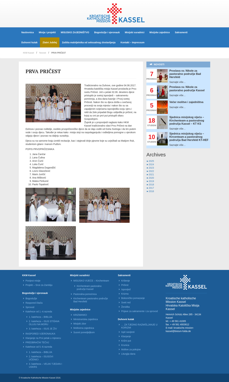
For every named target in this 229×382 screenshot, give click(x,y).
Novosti (42, 53)
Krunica (125, 345)
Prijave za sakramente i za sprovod (139, 311)
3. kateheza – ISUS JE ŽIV (43, 328)
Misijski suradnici (134, 32)
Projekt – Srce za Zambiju (39, 285)
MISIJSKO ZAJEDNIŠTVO (75, 32)
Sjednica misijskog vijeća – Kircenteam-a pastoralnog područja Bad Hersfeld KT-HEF (189, 136)
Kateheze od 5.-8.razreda (39, 346)
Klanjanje (126, 336)
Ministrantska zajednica (85, 319)
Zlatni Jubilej (49, 42)
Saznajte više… (177, 82)
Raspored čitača (34, 302)
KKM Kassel (28, 53)
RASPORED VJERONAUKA (40, 333)
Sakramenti (181, 32)
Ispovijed (125, 289)
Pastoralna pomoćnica (85, 294)
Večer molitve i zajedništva (186, 102)
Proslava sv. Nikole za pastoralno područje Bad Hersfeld (185, 74)
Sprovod (30, 307)
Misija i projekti (47, 32)
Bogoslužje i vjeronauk (107, 32)
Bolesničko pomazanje (133, 298)
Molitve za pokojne (131, 349)
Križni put (126, 340)
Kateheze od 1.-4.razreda (39, 311)
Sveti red (125, 302)
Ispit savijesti (127, 332)
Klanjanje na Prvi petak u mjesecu (43, 338)
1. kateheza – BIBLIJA (40, 317)
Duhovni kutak (29, 42)
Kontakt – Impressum (132, 42)
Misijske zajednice (159, 32)
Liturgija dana (128, 353)
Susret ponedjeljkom (84, 332)
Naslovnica (27, 32)
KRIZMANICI (80, 315)
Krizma (125, 293)
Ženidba (125, 306)
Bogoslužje (31, 298)
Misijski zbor (79, 323)
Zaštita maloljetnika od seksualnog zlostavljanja (89, 42)
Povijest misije (33, 280)
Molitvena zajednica (83, 328)
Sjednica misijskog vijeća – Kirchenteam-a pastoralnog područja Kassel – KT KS (186, 120)
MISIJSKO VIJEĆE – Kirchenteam (91, 280)
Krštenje (125, 280)
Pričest (124, 285)
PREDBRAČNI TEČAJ (37, 342)
